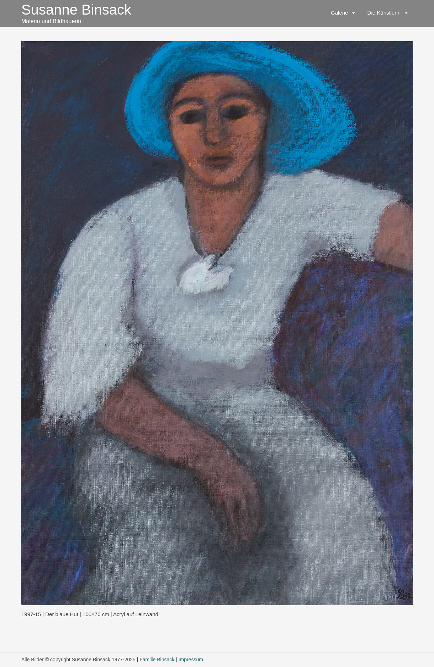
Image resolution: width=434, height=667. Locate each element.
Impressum (191, 659)
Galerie (339, 13)
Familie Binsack (156, 659)
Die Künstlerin (384, 13)
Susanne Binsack (76, 9)
